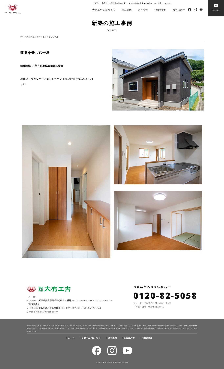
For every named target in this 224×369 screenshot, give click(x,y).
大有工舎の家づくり (104, 9)
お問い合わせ (216, 6)
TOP (22, 37)
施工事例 (126, 9)
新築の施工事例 (33, 37)
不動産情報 (147, 338)
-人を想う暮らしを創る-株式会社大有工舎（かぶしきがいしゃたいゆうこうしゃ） (12, 9)
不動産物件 (160, 9)
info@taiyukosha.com (46, 312)
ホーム (71, 338)
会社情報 (143, 9)
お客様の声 (178, 9)
